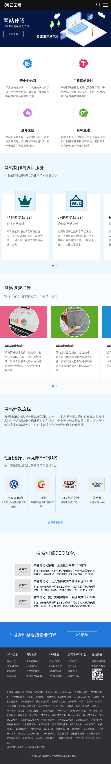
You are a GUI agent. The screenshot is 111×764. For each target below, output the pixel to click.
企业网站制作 (33, 661)
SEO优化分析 (27, 701)
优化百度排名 (82, 706)
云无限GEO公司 (82, 697)
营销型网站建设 (34, 675)
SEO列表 (89, 738)
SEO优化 (12, 654)
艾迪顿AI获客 (82, 720)
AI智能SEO (90, 724)
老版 (98, 738)
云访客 (21, 710)
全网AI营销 (35, 729)
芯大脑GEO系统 (65, 720)
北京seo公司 (51, 692)
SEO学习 (11, 710)
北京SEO (78, 738)
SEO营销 (92, 710)
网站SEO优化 (90, 715)
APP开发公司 (93, 733)
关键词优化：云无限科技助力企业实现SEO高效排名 (67, 581)
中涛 (81, 701)
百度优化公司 (62, 729)
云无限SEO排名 (77, 654)
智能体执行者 (47, 720)
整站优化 (11, 661)
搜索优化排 (27, 738)
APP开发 (54, 654)
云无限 (39, 738)
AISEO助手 (50, 738)
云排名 (29, 697)
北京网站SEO (29, 724)
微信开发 (97, 654)
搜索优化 (72, 701)
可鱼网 (29, 692)
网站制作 (31, 654)
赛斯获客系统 (65, 738)
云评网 (10, 692)
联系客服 (13, 33)
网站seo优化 (74, 715)
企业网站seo (66, 692)
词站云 (95, 706)
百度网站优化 (58, 701)
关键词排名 (12, 666)
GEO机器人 (22, 729)
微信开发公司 (77, 733)
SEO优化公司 (65, 697)
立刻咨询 (81, 635)
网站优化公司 (13, 724)
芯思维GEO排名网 (30, 720)
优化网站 (76, 729)
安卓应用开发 (55, 666)
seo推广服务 (44, 706)
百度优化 (11, 675)
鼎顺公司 (19, 692)
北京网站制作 (13, 738)
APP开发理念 (55, 675)
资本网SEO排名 (60, 724)
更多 (9, 742)
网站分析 (39, 697)
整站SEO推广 (34, 733)
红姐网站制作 (81, 692)
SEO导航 (38, 692)
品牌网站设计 (33, 666)
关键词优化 (32, 710)
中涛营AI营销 (47, 710)
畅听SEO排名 (59, 715)
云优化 (21, 733)
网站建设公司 (42, 701)
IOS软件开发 (55, 661)
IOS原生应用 (55, 671)
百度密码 (51, 697)
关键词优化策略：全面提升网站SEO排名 (60, 565)
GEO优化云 (76, 724)
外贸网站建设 (33, 671)
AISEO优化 (44, 724)
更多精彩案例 (55, 522)
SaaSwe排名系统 (27, 706)
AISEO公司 (62, 710)
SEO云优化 (58, 706)
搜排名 (70, 706)
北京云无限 (62, 733)
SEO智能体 (88, 729)
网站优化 (11, 671)
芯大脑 (96, 697)
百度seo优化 (17, 697)
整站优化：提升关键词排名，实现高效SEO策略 (64, 597)
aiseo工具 (48, 729)
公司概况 (72, 661)
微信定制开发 (98, 661)
